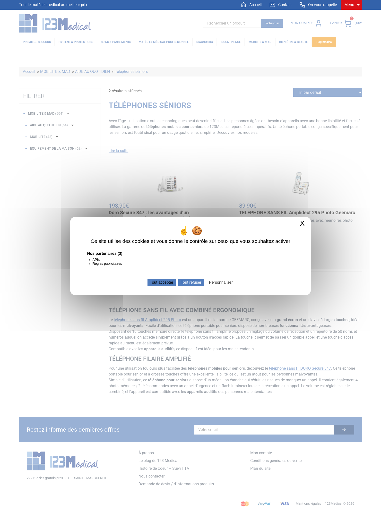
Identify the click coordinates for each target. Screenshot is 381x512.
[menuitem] (251, 5)
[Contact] (280, 5)
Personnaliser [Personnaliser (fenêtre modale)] (221, 282)
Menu (349, 5)
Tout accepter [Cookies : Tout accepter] (161, 282)
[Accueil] (251, 5)
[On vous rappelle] (318, 5)
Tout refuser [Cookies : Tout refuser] (191, 282)
